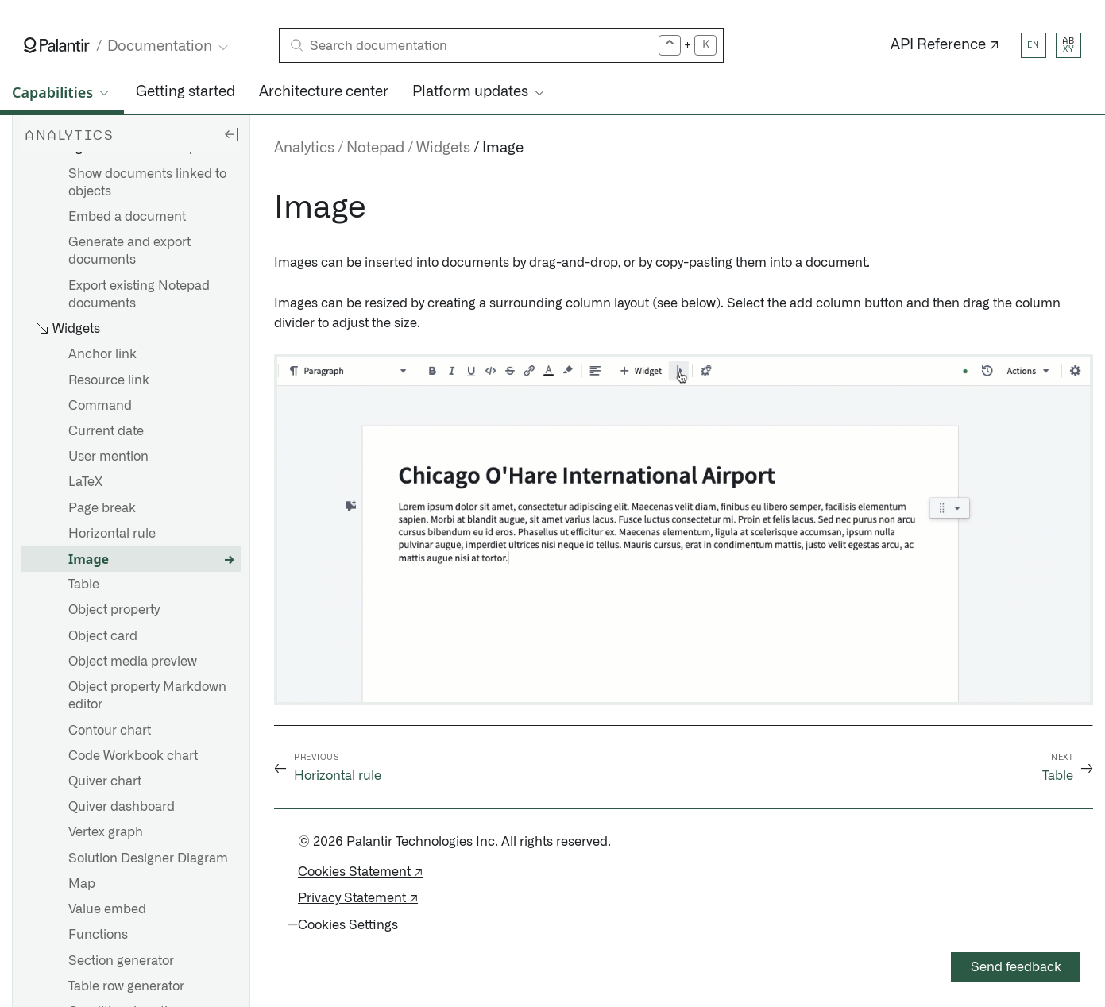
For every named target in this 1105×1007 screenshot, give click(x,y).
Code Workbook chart (133, 756)
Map (81, 884)
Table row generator (126, 986)
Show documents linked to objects (147, 183)
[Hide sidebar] (231, 133)
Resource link (108, 380)
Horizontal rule (112, 533)
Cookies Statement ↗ (360, 872)
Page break (102, 508)
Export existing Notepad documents (139, 295)
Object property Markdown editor (147, 696)
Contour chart (109, 730)
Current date (106, 431)
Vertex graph (105, 832)
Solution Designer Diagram (148, 858)
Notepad (375, 148)
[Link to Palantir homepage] (57, 45)
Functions (98, 934)
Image (88, 559)
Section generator (121, 961)
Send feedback (1016, 967)
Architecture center (323, 92)
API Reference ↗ (945, 45)
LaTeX (85, 482)
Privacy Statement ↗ (358, 898)
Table (83, 584)
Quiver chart (104, 781)
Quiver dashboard (121, 807)
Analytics (304, 148)
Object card (102, 636)
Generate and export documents (129, 251)
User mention (108, 456)
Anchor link (102, 354)
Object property (114, 610)
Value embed (107, 909)
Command (100, 405)
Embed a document (127, 216)
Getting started (185, 92)
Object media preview (132, 661)
